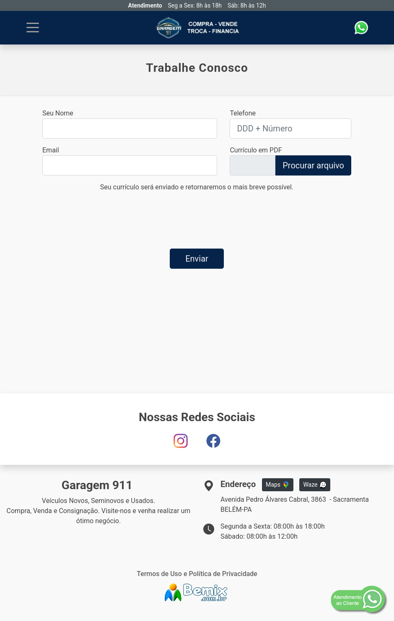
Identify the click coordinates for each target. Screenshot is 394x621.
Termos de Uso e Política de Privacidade (197, 574)
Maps (277, 485)
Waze (315, 485)
